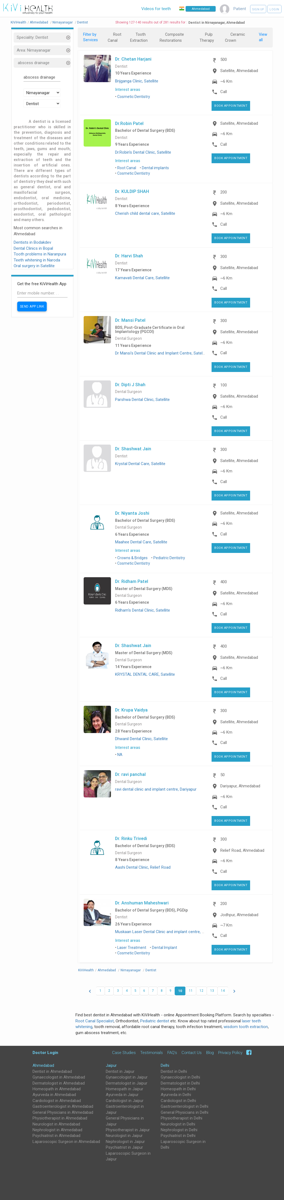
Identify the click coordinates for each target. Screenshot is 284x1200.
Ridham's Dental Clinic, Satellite (142, 610)
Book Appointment (230, 106)
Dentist (121, 66)
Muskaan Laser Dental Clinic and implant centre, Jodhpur (165, 931)
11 (191, 991)
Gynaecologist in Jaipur (127, 1077)
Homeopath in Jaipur (124, 1088)
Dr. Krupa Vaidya (131, 710)
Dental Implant (164, 947)
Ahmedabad (43, 1065)
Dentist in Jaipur (120, 1071)
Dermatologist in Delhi (180, 1083)
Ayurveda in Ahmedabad (54, 1094)
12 (201, 991)
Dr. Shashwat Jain (133, 448)
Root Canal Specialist (94, 1021)
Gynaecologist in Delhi (180, 1077)
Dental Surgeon (128, 339)
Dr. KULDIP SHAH (132, 191)
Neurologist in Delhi (178, 1124)
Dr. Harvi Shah (129, 255)
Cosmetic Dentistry (133, 96)
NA (119, 754)
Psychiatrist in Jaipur (124, 1147)
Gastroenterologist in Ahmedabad (63, 1106)
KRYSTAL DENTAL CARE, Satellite (145, 674)
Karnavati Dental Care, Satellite (142, 277)
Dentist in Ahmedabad (52, 1071)
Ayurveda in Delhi (176, 1094)
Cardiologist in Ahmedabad (57, 1100)
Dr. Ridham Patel (131, 581)
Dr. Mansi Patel (130, 320)
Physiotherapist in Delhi (181, 1118)
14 (223, 991)
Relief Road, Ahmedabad (242, 850)
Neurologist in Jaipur (124, 1135)
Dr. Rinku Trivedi (131, 838)
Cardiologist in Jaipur (125, 1100)
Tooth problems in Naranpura (40, 254)
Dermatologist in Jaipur (126, 1083)
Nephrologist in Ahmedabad (57, 1129)
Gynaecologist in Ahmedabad (59, 1077)
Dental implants (155, 168)
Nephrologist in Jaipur (125, 1141)
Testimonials (151, 1052)
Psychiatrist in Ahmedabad (56, 1135)
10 (180, 991)
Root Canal (126, 168)
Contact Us (191, 1052)
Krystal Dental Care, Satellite (140, 463)
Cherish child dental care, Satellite (145, 213)
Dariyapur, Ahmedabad (240, 786)
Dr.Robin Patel (129, 123)
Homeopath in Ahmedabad (57, 1088)
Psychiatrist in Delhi (178, 1135)
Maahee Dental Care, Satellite (141, 542)
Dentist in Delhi (174, 1071)
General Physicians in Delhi (184, 1112)
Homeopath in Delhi (178, 1088)
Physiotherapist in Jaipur (128, 1129)
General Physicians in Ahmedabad (63, 1112)
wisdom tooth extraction (246, 1026)
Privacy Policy (230, 1052)
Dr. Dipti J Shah (130, 384)
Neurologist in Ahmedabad (56, 1124)
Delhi (165, 1065)
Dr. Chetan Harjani (133, 59)
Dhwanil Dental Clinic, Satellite (141, 738)
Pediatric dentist (154, 1021)
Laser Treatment (131, 947)
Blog (210, 1052)
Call (223, 91)
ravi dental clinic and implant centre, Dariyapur (156, 789)
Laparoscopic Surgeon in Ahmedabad (66, 1141)
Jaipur (111, 1065)
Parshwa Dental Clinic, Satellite (142, 399)
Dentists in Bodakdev (32, 242)
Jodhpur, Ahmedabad (239, 914)
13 (212, 991)
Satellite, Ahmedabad (239, 70)
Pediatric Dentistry (169, 558)
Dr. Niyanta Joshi (132, 513)
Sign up (258, 9)
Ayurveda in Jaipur (122, 1094)
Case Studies (124, 1052)
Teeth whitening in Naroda (37, 260)
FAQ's (172, 1052)
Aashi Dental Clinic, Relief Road (143, 867)
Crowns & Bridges (132, 558)
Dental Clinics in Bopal (33, 248)
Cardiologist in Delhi (178, 1100)
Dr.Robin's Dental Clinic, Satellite (143, 152)
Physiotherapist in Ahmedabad (60, 1118)
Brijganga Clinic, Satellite (136, 81)
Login (274, 9)
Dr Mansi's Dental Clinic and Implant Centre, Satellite (161, 353)
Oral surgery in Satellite (34, 265)
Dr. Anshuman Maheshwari (142, 903)
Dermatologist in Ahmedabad (59, 1083)
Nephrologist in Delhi (179, 1129)
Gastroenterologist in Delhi (184, 1106)
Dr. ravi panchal (130, 774)
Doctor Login (45, 1052)
